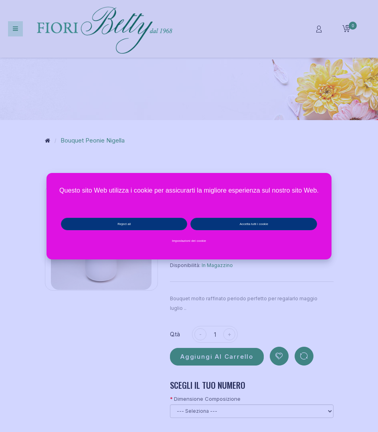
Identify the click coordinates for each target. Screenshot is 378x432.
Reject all (124, 224)
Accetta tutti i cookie (254, 224)
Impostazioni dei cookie (189, 241)
